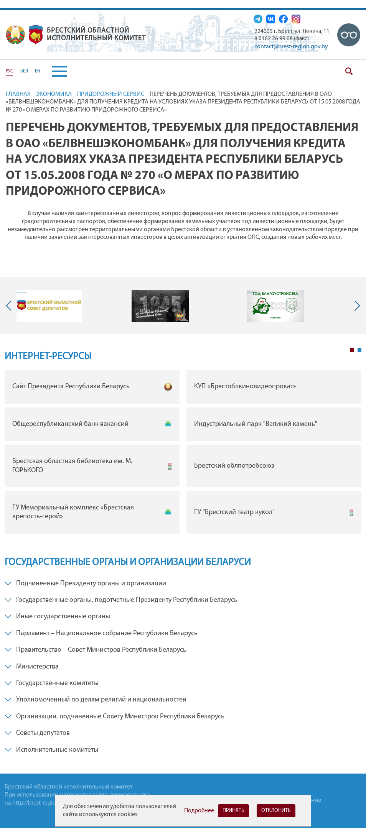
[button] (53, 71)
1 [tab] (352, 350)
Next (355, 305)
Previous (10, 305)
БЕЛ (24, 71)
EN (37, 71)
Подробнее (199, 811)
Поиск (348, 71)
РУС (9, 71)
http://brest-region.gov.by (45, 803)
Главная (18, 94)
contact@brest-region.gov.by (291, 47)
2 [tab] (359, 350)
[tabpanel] (183, 453)
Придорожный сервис (110, 94)
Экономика (54, 94)
